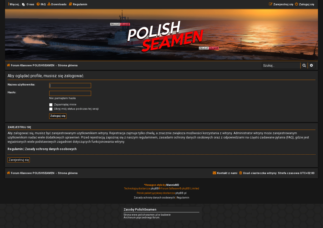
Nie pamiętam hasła (62, 98)
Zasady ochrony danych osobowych (50, 149)
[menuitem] (28, 5)
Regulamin (15, 149)
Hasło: (12, 92)
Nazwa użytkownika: (21, 84)
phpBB (155, 188)
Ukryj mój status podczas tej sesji (74, 108)
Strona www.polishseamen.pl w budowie (147, 214)
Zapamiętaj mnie (62, 104)
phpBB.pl (180, 193)
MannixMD (172, 185)
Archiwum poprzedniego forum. (142, 217)
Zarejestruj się (19, 160)
